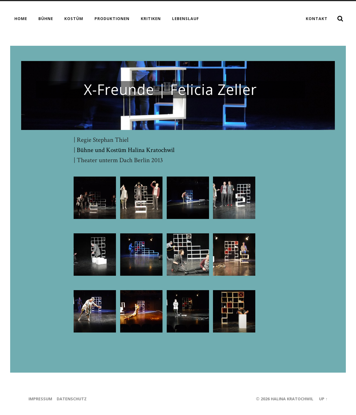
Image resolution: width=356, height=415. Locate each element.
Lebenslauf (185, 18)
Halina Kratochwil (291, 398)
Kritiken (151, 18)
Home (20, 18)
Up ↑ (323, 398)
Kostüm (73, 18)
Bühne (45, 18)
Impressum (40, 398)
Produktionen (112, 18)
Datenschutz (72, 398)
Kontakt (317, 18)
